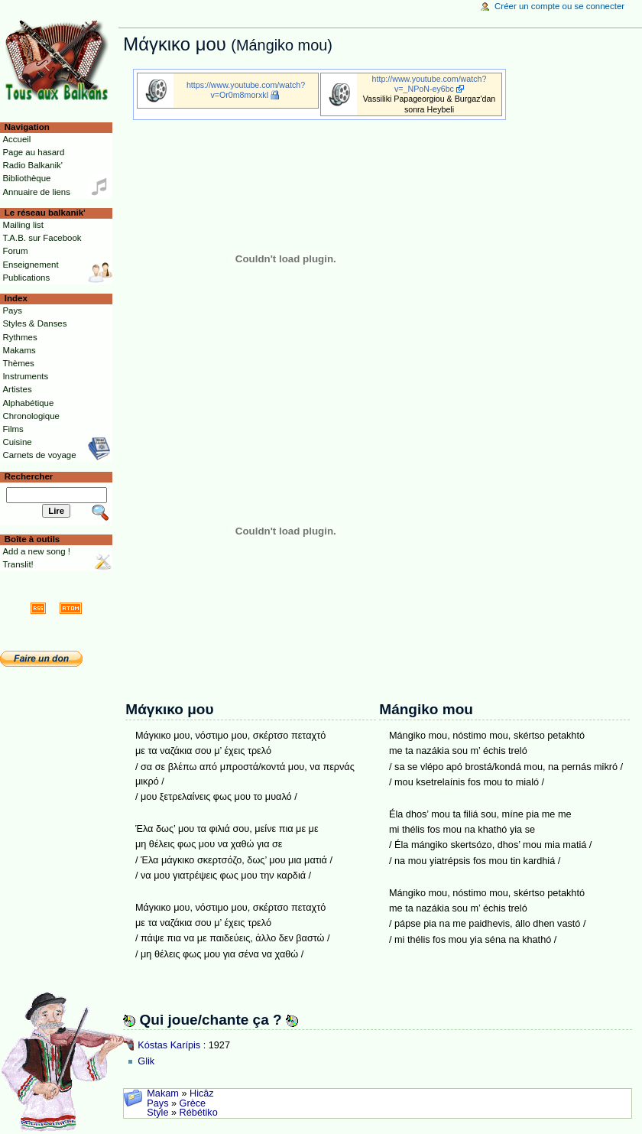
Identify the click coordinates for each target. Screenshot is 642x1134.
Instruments (25, 376)
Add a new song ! (36, 551)
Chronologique (31, 416)
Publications (26, 277)
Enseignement (30, 264)
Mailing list (22, 224)
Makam (163, 1093)
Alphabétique (28, 403)
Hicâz (202, 1093)
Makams (18, 350)
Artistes (16, 389)
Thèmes (18, 363)
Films (12, 429)
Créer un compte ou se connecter (559, 6)
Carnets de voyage (39, 455)
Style (157, 1112)
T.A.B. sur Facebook (41, 237)
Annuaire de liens (36, 192)
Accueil (16, 139)
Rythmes (19, 337)
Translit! (17, 564)
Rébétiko (199, 1112)
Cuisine (16, 442)
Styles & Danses (34, 323)
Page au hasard (33, 152)
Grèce (193, 1103)
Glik (146, 1061)
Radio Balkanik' (32, 165)
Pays (157, 1103)
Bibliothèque (26, 178)
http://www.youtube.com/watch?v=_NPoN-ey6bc (429, 83)
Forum (15, 250)
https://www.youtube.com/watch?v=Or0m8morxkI (245, 89)
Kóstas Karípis (169, 1045)
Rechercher (29, 476)
